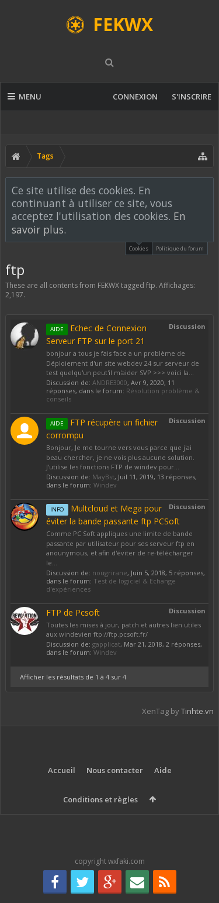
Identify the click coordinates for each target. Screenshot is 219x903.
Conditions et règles (100, 799)
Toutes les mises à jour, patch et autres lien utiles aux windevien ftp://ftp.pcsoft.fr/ (123, 629)
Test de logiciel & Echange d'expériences (111, 584)
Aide (163, 770)
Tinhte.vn (197, 711)
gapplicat (106, 644)
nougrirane (109, 572)
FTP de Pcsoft (73, 612)
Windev (105, 484)
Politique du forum (180, 248)
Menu (24, 97)
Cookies (138, 247)
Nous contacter (114, 770)
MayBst (103, 476)
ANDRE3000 (109, 382)
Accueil (61, 770)
